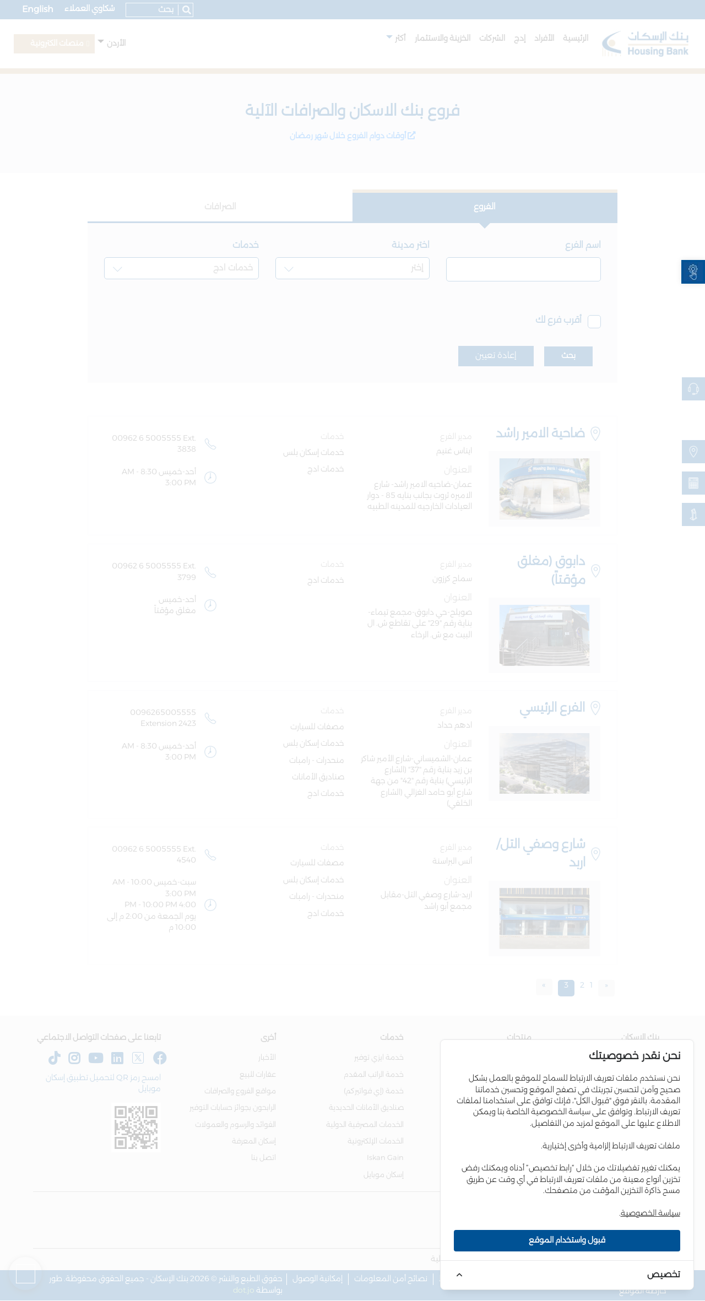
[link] (693, 272)
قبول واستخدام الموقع (567, 1240)
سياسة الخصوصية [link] (650, 1213)
